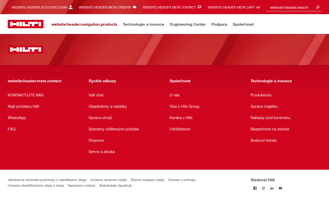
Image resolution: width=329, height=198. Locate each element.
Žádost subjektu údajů (147, 180)
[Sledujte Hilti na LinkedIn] (272, 188)
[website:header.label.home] (25, 24)
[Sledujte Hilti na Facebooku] (255, 188)
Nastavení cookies (81, 185)
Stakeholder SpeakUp (115, 185)
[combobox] (293, 7)
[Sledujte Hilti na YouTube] (280, 188)
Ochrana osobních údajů (108, 180)
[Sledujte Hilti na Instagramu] (263, 188)
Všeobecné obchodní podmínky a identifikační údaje (47, 180)
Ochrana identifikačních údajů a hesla (36, 185)
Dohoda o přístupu (182, 180)
